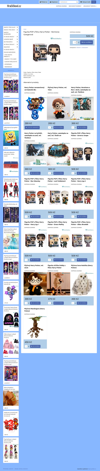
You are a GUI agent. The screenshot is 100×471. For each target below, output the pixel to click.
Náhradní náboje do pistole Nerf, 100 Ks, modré (9, 154)
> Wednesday (8, 66)
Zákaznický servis (89, 6)
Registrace (54, 2)
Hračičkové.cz (14, 6)
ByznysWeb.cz (92, 469)
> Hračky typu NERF (10, 59)
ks (50, 127)
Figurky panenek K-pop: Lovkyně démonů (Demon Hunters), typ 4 (11, 257)
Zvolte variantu (32, 127)
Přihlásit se (43, 2)
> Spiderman (8, 64)
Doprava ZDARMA (61, 6)
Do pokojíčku (11, 42)
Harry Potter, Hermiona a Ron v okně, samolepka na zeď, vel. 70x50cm (80, 89)
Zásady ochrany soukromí (21, 468)
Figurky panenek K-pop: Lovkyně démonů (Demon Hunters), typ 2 (11, 75)
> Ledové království (10, 61)
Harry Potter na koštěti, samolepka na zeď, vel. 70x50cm (33, 135)
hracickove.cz (11, 70)
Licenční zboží (11, 39)
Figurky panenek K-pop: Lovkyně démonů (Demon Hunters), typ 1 (11, 362)
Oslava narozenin (9, 52)
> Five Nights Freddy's (8, 55)
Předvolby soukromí (8, 468)
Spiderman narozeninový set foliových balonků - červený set (10, 414)
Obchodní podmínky (75, 6)
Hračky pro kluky (11, 27)
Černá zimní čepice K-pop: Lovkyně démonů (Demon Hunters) (11, 309)
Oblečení (11, 47)
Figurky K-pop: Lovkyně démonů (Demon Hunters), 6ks (10, 440)
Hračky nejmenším (11, 33)
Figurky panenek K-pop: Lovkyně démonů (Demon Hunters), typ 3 (11, 102)
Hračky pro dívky (11, 30)
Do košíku (86, 42)
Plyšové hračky (11, 36)
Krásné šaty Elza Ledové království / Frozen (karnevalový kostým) (10, 230)
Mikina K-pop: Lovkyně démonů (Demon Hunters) (10, 335)
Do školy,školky (11, 44)
